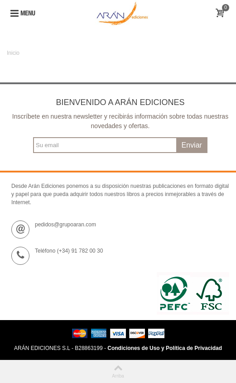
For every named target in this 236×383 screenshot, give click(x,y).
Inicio (13, 53)
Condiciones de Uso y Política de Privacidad (164, 348)
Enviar (192, 145)
